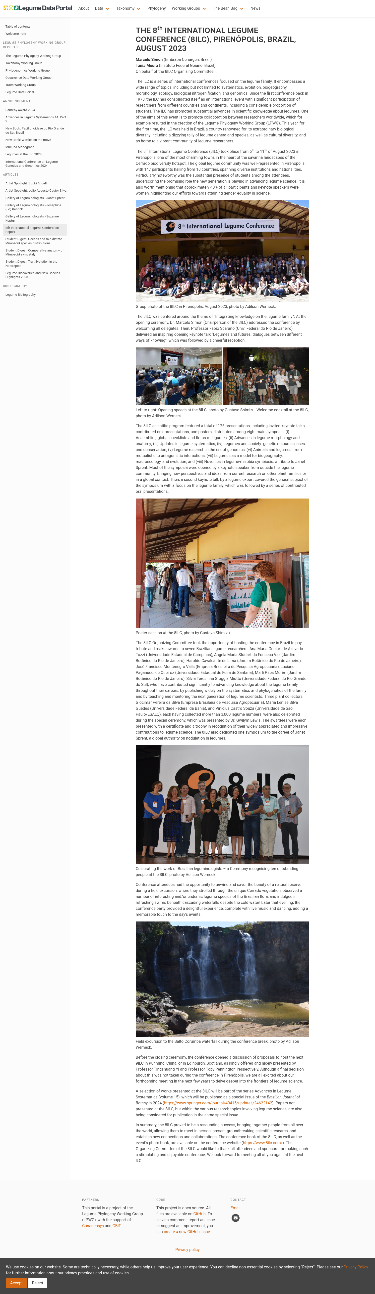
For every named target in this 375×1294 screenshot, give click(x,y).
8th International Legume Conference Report (32, 230)
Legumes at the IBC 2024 (23, 154)
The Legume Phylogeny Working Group (33, 56)
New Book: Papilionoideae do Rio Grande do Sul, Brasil (34, 130)
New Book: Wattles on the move (28, 140)
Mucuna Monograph (19, 147)
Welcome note (15, 34)
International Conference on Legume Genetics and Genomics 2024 (31, 163)
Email (236, 1208)
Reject (37, 1283)
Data (99, 8)
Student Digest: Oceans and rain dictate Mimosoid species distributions (33, 241)
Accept (16, 1283)
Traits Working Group (20, 85)
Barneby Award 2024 (20, 110)
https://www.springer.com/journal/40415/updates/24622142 (218, 1103)
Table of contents (18, 26)
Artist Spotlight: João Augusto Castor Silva (35, 190)
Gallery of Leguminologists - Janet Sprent (35, 198)
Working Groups (186, 8)
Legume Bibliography (20, 294)
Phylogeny (156, 8)
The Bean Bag (225, 8)
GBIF (117, 1225)
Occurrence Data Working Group (28, 78)
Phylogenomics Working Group (27, 70)
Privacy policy (187, 1249)
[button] (102, 8)
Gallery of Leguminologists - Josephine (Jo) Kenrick (33, 207)
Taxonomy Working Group (24, 63)
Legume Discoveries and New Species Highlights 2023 (32, 275)
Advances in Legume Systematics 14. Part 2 (35, 119)
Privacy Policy (356, 1267)
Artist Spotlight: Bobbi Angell (26, 183)
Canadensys (93, 1225)
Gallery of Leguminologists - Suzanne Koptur (32, 218)
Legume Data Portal (19, 92)
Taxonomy (125, 8)
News (255, 8)
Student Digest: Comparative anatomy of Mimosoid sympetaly (34, 252)
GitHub (199, 1213)
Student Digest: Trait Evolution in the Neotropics (31, 263)
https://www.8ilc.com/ (263, 1142)
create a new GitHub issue (187, 1231)
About (83, 8)
